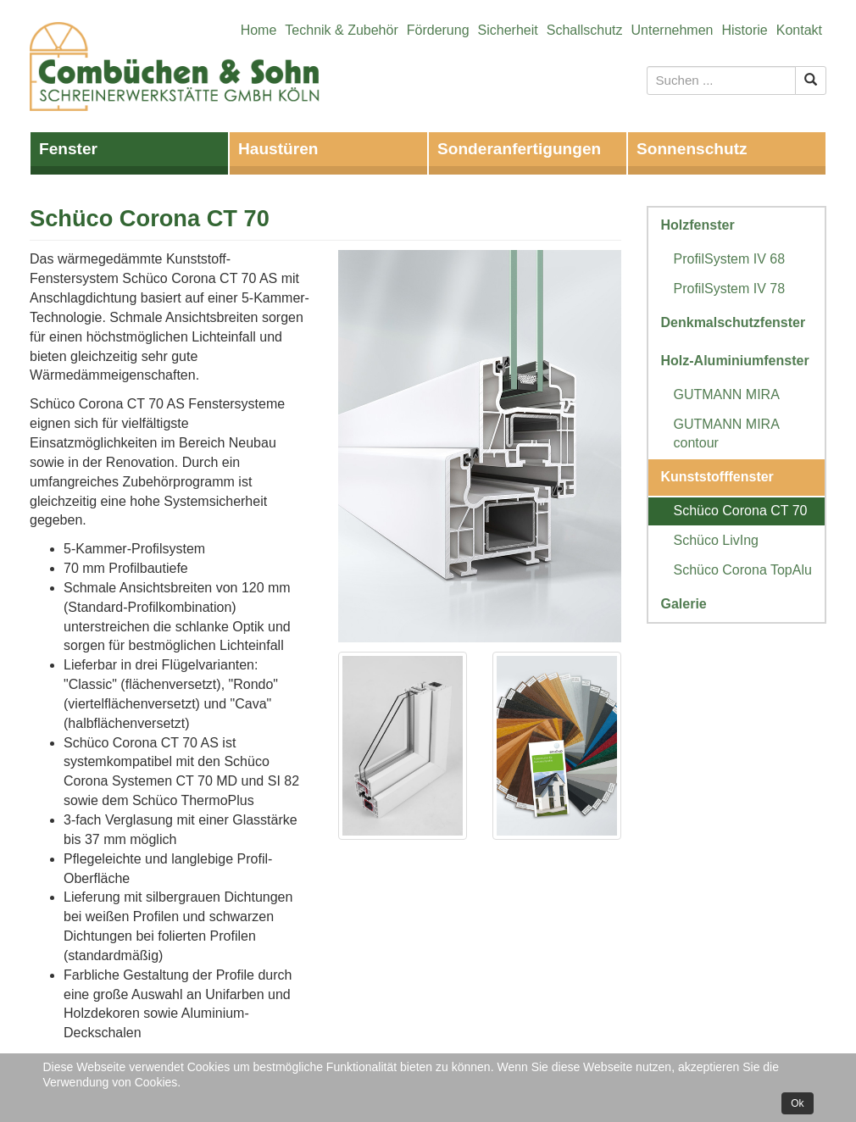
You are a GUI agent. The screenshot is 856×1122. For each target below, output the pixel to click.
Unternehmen (672, 30)
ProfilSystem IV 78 (730, 288)
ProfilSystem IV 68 (730, 259)
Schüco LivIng (716, 540)
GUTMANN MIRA (727, 394)
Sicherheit (508, 30)
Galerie (684, 604)
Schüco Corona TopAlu (743, 570)
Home (259, 30)
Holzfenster (698, 225)
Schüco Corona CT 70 (741, 510)
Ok (797, 1103)
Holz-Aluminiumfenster (735, 360)
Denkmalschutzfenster (733, 322)
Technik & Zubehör (341, 30)
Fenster (68, 149)
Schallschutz (585, 30)
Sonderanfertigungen (519, 149)
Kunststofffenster (717, 476)
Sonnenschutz (692, 149)
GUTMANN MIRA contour (726, 434)
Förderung (438, 30)
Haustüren (278, 149)
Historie (745, 30)
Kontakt (799, 30)
